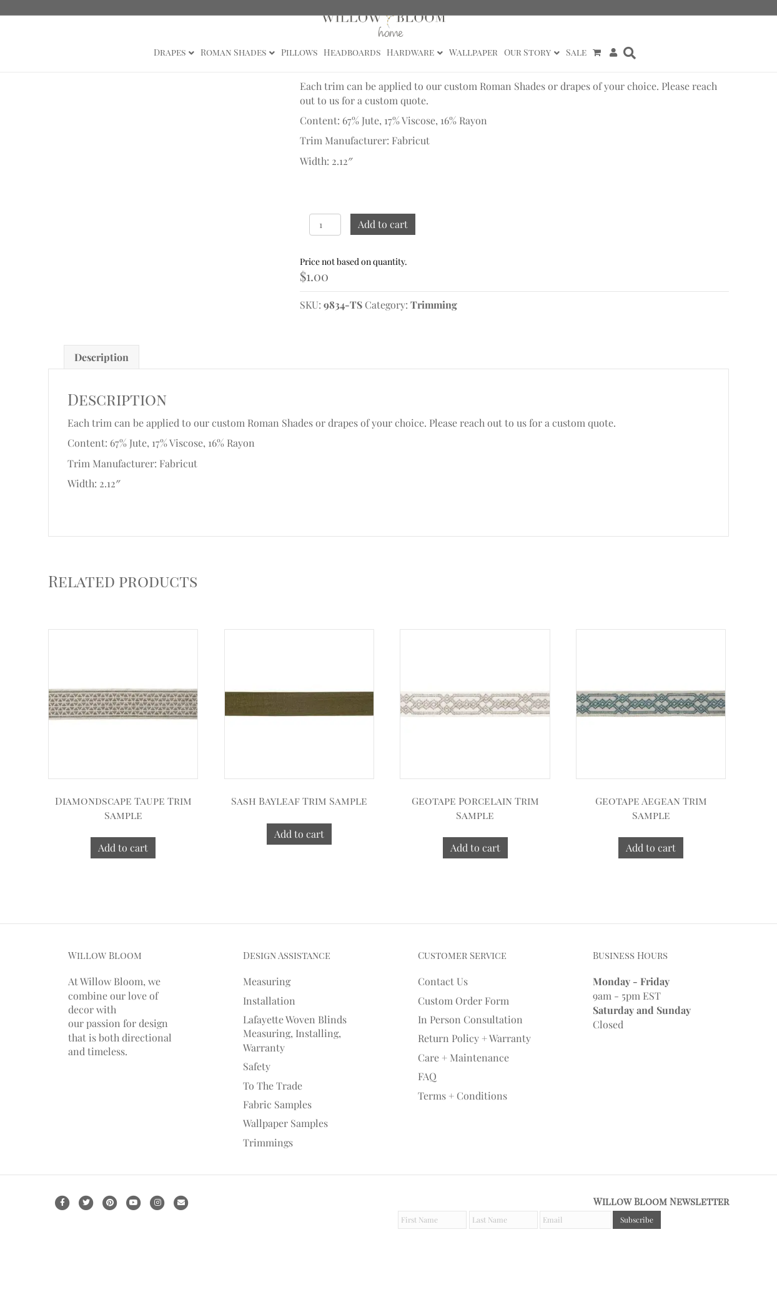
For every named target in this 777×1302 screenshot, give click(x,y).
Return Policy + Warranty (474, 1081)
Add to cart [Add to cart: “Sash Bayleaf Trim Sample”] (299, 876)
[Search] (628, 53)
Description (101, 400)
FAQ (427, 1119)
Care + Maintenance (463, 1100)
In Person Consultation (470, 1062)
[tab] (101, 400)
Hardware (410, 52)
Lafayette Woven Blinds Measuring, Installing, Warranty (295, 1076)
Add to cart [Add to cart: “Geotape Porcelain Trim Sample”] (475, 890)
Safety (256, 1109)
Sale (576, 52)
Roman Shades (233, 52)
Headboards (352, 52)
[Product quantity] (325, 225)
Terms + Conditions (462, 1138)
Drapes (170, 52)
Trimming (433, 304)
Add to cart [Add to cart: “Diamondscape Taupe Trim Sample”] (123, 890)
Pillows (299, 52)
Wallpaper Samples (285, 1166)
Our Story (527, 52)
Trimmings (268, 1185)
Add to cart (383, 224)
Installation (269, 1043)
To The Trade (272, 1128)
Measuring (266, 1024)
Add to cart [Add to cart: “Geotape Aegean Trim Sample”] (651, 890)
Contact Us (443, 1024)
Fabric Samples (277, 1147)
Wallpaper (473, 52)
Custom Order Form (463, 1043)
